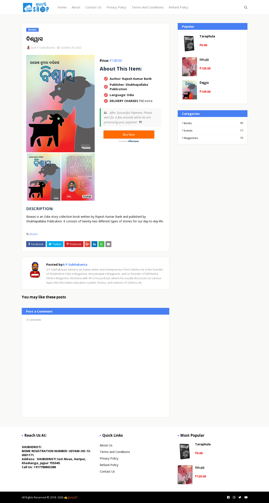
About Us (106, 445)
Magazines (213, 138)
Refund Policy (109, 465)
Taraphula (207, 36)
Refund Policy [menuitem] (178, 7)
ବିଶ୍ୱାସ (204, 83)
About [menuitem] (76, 7)
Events (213, 130)
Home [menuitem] (62, 7)
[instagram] (233, 497)
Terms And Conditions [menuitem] (147, 7)
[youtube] (245, 497)
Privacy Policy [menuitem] (116, 7)
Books (34, 234)
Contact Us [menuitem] (93, 7)
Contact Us (107, 471)
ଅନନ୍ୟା (204, 59)
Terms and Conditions (115, 452)
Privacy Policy (109, 458)
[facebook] (228, 497)
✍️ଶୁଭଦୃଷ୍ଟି (71, 497)
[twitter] (239, 497)
